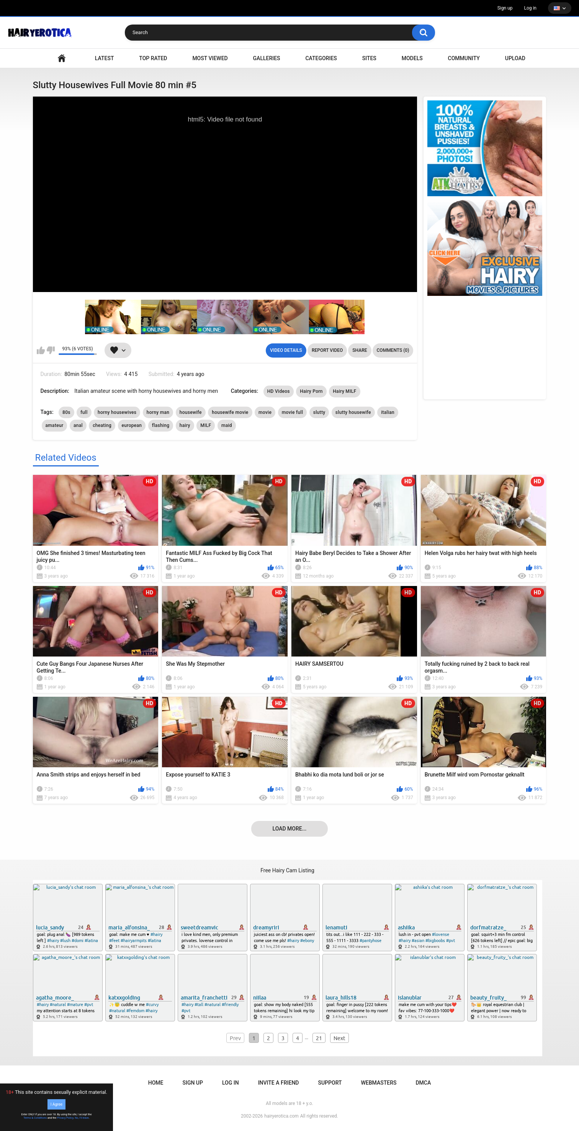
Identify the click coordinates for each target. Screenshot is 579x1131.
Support (330, 1083)
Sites (369, 58)
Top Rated (153, 58)
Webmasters (379, 1083)
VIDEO (61, 58)
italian (387, 412)
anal (78, 425)
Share (359, 350)
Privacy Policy (65, 1118)
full (83, 412)
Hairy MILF (344, 391)
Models (412, 58)
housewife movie (230, 412)
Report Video (327, 350)
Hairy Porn (311, 391)
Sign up (505, 8)
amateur (55, 425)
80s (66, 412)
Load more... (290, 829)
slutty (319, 412)
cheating (102, 425)
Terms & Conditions (35, 1118)
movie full (292, 412)
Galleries (266, 58)
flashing (161, 425)
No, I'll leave (82, 1118)
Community (464, 58)
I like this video (41, 350)
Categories (321, 58)
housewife (191, 412)
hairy (185, 425)
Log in (530, 8)
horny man (158, 412)
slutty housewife (353, 412)
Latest (104, 58)
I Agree (56, 1104)
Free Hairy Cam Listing (287, 870)
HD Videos (278, 391)
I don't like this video (51, 350)
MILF (205, 425)
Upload (515, 58)
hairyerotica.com (281, 1116)
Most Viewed (209, 58)
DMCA (423, 1083)
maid (226, 425)
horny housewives (117, 412)
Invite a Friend (278, 1083)
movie (265, 412)
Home (156, 1083)
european (132, 425)
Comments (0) (393, 350)
